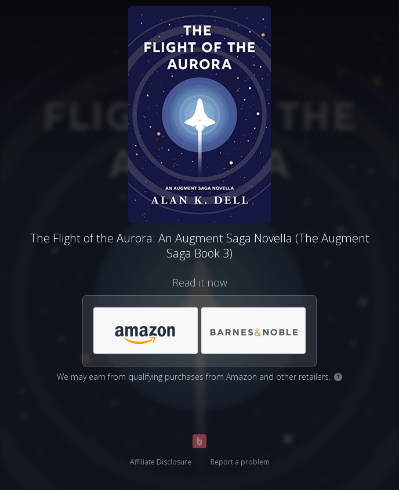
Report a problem (240, 462)
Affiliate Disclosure (160, 462)
